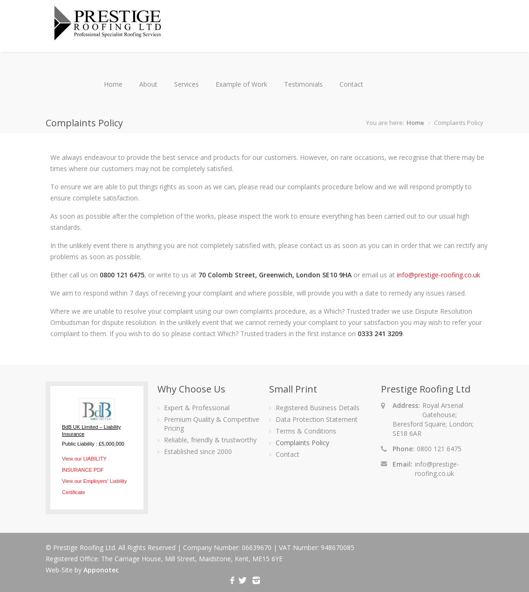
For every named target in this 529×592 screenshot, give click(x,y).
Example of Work (241, 84)
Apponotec (101, 569)
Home (113, 84)
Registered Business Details (317, 407)
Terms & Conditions (306, 431)
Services (186, 84)
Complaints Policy (302, 442)
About (148, 84)
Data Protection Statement (317, 419)
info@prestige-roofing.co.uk (438, 274)
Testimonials (303, 84)
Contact (351, 84)
